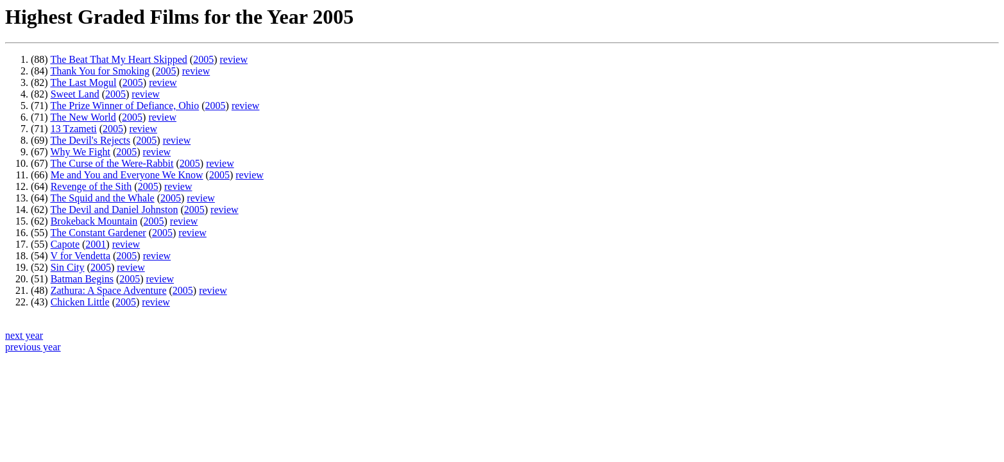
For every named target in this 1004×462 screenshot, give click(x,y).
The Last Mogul (83, 82)
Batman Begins (82, 278)
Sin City (68, 267)
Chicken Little (80, 301)
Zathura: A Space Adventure (109, 290)
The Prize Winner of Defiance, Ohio (124, 105)
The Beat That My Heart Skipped (118, 59)
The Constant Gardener (98, 232)
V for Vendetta (80, 255)
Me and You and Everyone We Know (127, 174)
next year (24, 335)
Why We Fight (80, 151)
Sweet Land (75, 94)
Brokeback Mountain (94, 221)
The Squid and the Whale (102, 198)
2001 (95, 244)
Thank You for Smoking (99, 70)
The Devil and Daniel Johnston (114, 209)
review (233, 59)
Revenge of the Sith (91, 186)
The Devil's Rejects (90, 140)
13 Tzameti (74, 128)
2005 (203, 59)
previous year (33, 346)
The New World (82, 117)
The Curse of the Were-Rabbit (111, 163)
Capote (65, 244)
